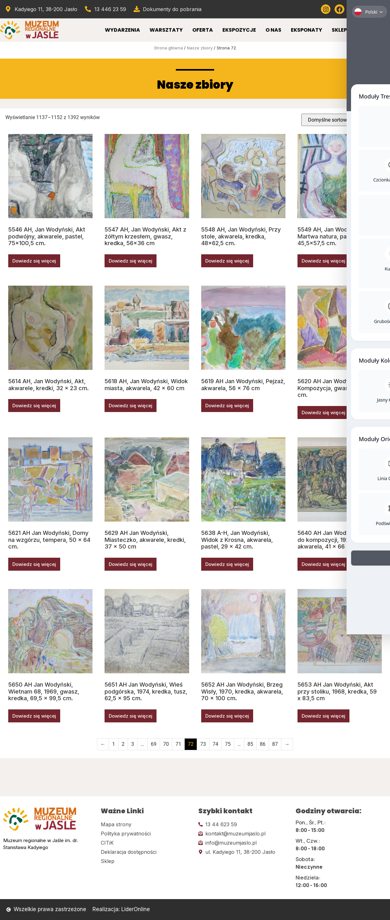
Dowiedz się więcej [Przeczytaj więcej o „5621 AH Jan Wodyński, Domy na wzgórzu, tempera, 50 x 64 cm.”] (34, 564)
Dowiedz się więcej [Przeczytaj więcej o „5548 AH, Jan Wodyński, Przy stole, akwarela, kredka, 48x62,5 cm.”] (227, 261)
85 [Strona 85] (250, 744)
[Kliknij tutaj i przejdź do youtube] (353, 9)
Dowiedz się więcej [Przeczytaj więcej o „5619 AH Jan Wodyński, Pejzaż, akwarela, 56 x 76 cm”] (227, 406)
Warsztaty (166, 30)
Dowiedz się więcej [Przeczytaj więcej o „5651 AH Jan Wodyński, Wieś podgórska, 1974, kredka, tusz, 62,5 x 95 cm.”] (130, 716)
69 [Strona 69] (154, 744)
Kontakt (369, 30)
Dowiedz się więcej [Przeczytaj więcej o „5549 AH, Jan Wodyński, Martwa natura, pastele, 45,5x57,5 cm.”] (323, 261)
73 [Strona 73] (203, 744)
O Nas (273, 30)
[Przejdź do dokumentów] (167, 9)
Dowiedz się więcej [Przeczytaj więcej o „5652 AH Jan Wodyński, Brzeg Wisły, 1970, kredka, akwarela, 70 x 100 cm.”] (227, 716)
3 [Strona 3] (132, 744)
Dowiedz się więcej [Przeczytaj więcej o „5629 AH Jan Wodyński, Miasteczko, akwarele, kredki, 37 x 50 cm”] (130, 564)
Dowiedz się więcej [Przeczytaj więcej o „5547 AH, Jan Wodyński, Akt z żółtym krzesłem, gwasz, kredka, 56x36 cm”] (130, 261)
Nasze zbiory (200, 47)
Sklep (339, 30)
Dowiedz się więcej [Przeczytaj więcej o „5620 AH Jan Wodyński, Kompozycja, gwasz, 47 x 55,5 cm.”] (323, 412)
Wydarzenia (122, 30)
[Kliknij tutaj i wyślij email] (244, 833)
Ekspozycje (239, 30)
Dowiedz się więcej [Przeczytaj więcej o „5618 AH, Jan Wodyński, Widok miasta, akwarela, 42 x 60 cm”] (130, 406)
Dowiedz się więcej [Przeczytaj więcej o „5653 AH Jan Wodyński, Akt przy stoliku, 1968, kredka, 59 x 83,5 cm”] (323, 716)
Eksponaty (306, 30)
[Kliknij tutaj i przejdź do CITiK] (146, 843)
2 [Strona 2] (123, 744)
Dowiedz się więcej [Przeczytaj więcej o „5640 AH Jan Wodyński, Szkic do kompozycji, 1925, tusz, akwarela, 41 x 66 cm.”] (323, 564)
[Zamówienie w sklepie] (343, 120)
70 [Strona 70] (166, 744)
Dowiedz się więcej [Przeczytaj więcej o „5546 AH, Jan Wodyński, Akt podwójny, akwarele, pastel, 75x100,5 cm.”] (34, 261)
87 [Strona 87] (275, 744)
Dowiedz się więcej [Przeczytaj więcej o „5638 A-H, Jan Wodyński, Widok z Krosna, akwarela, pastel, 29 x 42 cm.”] (227, 564)
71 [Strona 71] (178, 744)
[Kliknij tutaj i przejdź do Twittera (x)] (367, 9)
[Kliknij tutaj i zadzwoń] (244, 824)
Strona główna (168, 47)
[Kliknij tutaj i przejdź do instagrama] (325, 9)
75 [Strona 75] (228, 744)
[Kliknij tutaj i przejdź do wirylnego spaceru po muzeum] (381, 9)
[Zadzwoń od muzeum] (105, 9)
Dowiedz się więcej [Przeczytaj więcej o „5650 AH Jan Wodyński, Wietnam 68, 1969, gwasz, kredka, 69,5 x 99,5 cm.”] (34, 716)
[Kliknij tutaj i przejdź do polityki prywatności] (146, 833)
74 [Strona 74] (215, 744)
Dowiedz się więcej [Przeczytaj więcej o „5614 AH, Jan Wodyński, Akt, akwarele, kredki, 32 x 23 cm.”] (34, 406)
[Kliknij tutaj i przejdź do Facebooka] (339, 9)
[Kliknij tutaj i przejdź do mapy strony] (146, 824)
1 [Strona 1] (113, 744)
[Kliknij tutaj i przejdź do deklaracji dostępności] (146, 852)
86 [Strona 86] (262, 744)
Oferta (202, 30)
